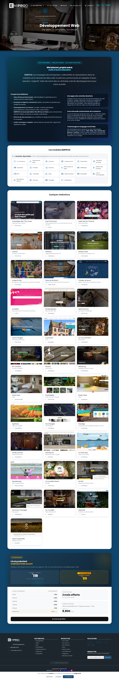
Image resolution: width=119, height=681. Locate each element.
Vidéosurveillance (41, 649)
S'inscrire (107, 657)
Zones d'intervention (59, 663)
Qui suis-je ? (76, 5)
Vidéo (37, 643)
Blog (64, 5)
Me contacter (66, 645)
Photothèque (39, 647)
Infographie (39, 653)
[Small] (95, 657)
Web (37, 645)
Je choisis (58, 676)
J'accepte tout (68, 676)
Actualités (52, 5)
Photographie (39, 641)
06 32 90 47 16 (14, 647)
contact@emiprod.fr (16, 650)
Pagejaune (65, 653)
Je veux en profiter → (59, 619)
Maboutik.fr (39, 651)
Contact (89, 5)
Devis (63, 647)
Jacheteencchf (66, 651)
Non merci (49, 676)
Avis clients (65, 641)
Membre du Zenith (67, 656)
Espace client (66, 649)
